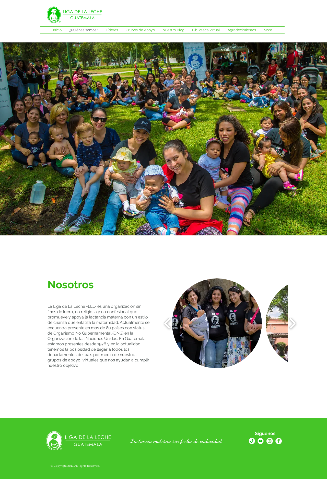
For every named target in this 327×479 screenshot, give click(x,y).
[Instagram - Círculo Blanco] (269, 441)
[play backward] (167, 323)
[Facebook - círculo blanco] (278, 441)
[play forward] (292, 323)
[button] (217, 323)
